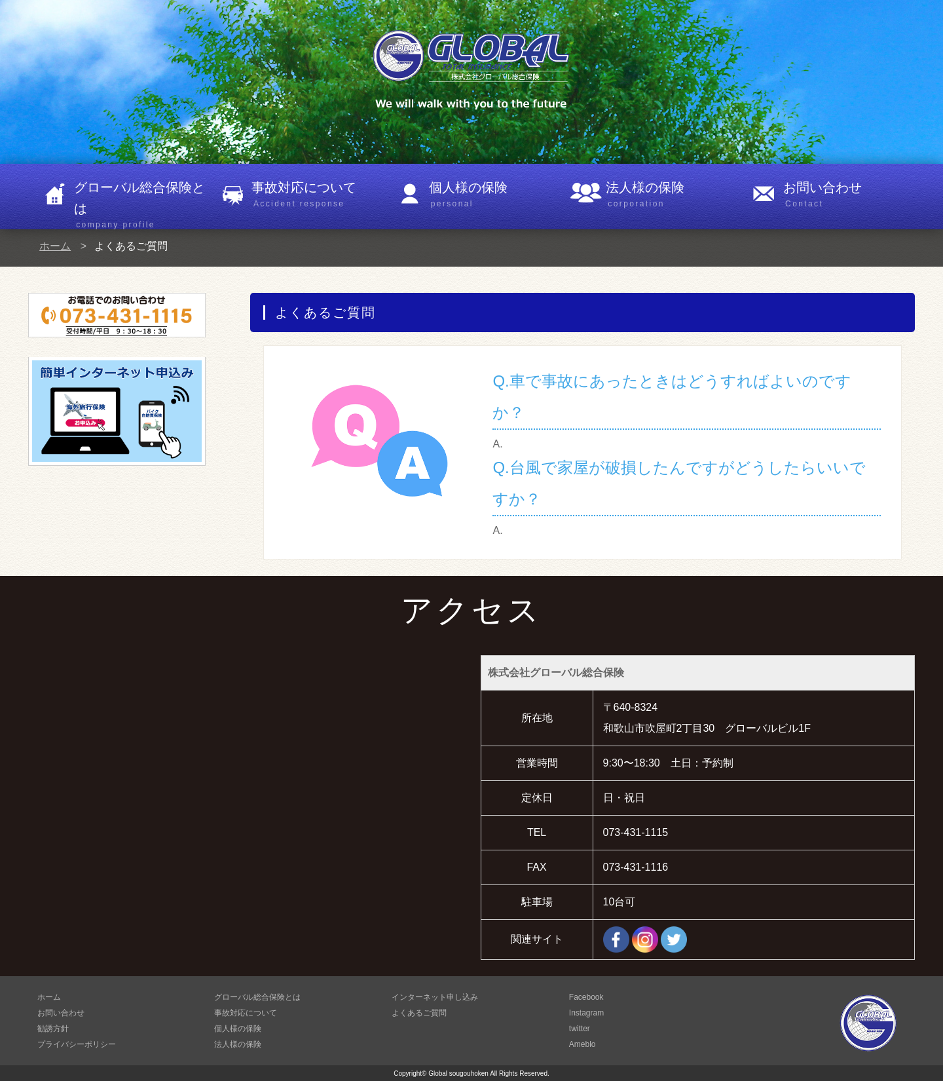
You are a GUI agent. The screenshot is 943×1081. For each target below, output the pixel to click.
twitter (579, 1028)
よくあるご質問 (419, 1012)
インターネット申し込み (435, 997)
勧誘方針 (53, 1028)
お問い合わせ (849, 195)
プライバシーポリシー (76, 1044)
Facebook (586, 997)
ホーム (55, 246)
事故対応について (317, 195)
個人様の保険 (495, 195)
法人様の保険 (671, 195)
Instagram (586, 1012)
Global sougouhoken (458, 1073)
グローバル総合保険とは (140, 201)
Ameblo (582, 1044)
